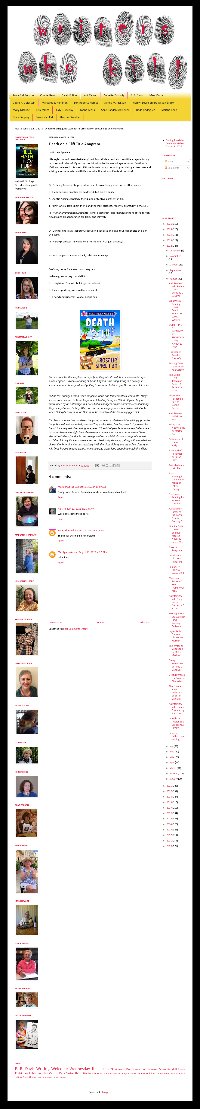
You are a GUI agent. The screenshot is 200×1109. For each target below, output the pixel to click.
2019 (169, 796)
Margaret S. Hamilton (55, 102)
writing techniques (119, 1073)
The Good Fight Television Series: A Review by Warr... (175, 383)
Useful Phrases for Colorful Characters (177, 678)
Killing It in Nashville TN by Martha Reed (177, 429)
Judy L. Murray (64, 110)
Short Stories (83, 1073)
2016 (169, 813)
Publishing (35, 1073)
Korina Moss (87, 110)
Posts (169, 161)
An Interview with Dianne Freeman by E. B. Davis (176, 709)
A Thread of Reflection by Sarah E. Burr (176, 455)
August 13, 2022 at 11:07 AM (90, 487)
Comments (172, 168)
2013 (169, 829)
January (174, 779)
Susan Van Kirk (45, 117)
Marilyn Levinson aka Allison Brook (153, 102)
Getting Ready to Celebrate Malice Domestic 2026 (175, 143)
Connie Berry (48, 95)
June (172, 751)
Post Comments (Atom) (75, 629)
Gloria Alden (29, 1077)
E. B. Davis (137, 95)
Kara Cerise (66, 1073)
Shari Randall (168, 1069)
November (175, 256)
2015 (169, 818)
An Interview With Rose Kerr (176, 416)
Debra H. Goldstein (24, 102)
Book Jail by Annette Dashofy (175, 355)
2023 (169, 240)
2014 (169, 824)
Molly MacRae (21, 110)
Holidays (150, 1073)
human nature (41, 1077)
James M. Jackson (115, 102)
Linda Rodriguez (145, 110)
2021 (169, 786)
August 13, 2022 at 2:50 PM (93, 552)
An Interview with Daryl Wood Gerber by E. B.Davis (177, 602)
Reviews (63, 1077)
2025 (169, 229)
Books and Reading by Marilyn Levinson (176, 499)
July (172, 746)
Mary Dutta (156, 95)
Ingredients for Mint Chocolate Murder (176, 636)
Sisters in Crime (100, 1073)
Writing (43, 1069)
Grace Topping (21, 117)
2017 (169, 807)
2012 (169, 835)
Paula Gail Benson (23, 95)
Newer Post (56, 622)
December (175, 250)
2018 (169, 802)
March (173, 768)
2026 (169, 224)
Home (100, 622)
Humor (142, 1073)
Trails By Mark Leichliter (176, 467)
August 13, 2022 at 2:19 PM (89, 530)
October (174, 264)
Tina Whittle (162, 1073)
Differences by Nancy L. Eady (177, 442)
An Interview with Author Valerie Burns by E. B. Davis (176, 289)
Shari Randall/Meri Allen (115, 110)
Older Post (144, 622)
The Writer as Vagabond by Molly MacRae (176, 651)
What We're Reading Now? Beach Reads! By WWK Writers (175, 310)
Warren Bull (123, 1069)
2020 (169, 791)
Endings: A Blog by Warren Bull (176, 570)
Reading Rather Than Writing (177, 736)
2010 (169, 846)
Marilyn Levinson (68, 552)
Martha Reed (169, 110)
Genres (134, 1073)
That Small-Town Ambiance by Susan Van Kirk (175, 692)
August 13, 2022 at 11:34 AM (79, 509)
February (175, 773)
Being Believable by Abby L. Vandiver (176, 665)
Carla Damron (54, 1077)
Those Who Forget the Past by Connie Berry (176, 402)
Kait (60, 509)
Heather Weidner (70, 117)
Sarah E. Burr (69, 95)
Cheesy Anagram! (176, 549)
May (172, 757)
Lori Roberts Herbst (86, 102)
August (174, 279)
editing (18, 1077)
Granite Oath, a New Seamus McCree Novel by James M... (176, 534)
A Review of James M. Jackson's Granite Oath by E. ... (177, 515)
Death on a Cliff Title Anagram (175, 558)
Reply (60, 497)
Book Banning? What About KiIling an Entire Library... (176, 481)
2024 (169, 235)
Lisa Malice (42, 110)
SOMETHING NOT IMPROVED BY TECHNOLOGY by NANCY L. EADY (176, 336)
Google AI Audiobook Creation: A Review (176, 723)
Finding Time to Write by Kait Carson (176, 366)
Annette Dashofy (114, 95)
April (172, 762)
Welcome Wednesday (70, 1069)
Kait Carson (90, 95)
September (175, 270)
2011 (169, 840)
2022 (169, 246)
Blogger (106, 1092)
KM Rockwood (66, 530)
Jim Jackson (102, 1069)
